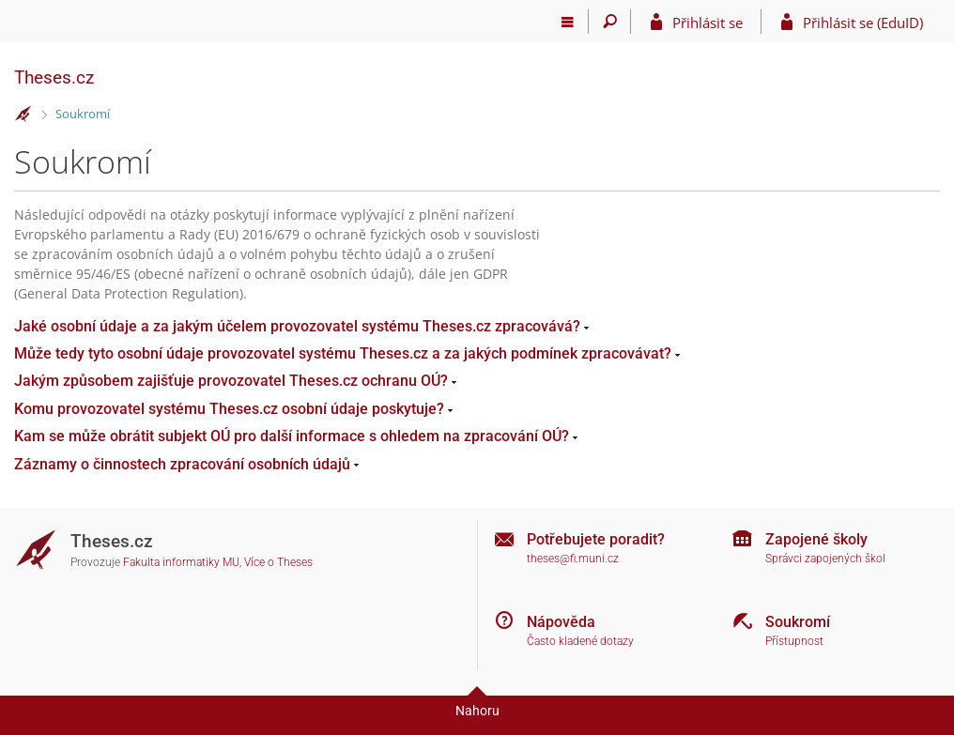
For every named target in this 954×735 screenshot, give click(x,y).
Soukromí (82, 113)
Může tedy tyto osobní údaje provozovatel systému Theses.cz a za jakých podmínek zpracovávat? (342, 353)
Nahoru (477, 710)
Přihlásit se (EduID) (863, 22)
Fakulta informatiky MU (181, 562)
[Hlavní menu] (567, 21)
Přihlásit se (707, 22)
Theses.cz (54, 77)
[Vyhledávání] (610, 21)
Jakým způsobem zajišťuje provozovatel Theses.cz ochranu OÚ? (231, 381)
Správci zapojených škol (825, 558)
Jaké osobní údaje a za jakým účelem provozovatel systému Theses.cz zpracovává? (297, 326)
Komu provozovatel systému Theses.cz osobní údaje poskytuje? (229, 409)
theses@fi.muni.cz (573, 558)
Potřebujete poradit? (596, 539)
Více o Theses (278, 562)
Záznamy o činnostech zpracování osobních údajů (182, 464)
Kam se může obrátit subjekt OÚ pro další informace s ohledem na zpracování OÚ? (291, 436)
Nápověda (561, 622)
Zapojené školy (816, 539)
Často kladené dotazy (580, 641)
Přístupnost (794, 641)
